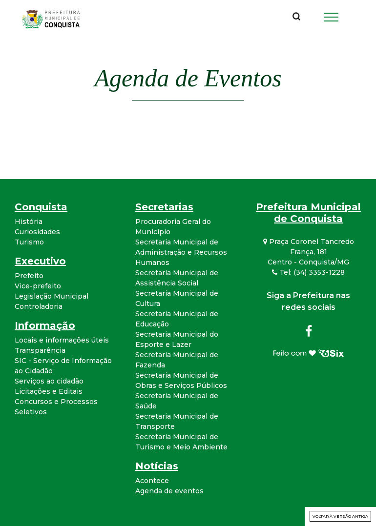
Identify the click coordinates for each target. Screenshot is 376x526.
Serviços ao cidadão (49, 381)
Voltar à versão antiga (340, 516)
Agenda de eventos (169, 490)
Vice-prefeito (38, 286)
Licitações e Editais (49, 391)
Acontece (152, 480)
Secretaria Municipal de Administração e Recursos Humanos (181, 252)
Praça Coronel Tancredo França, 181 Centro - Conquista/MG (308, 251)
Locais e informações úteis (62, 340)
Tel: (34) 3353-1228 (308, 272)
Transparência (40, 350)
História (28, 221)
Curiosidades (37, 231)
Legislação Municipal (51, 296)
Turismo (29, 242)
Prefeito (29, 275)
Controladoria (39, 306)
